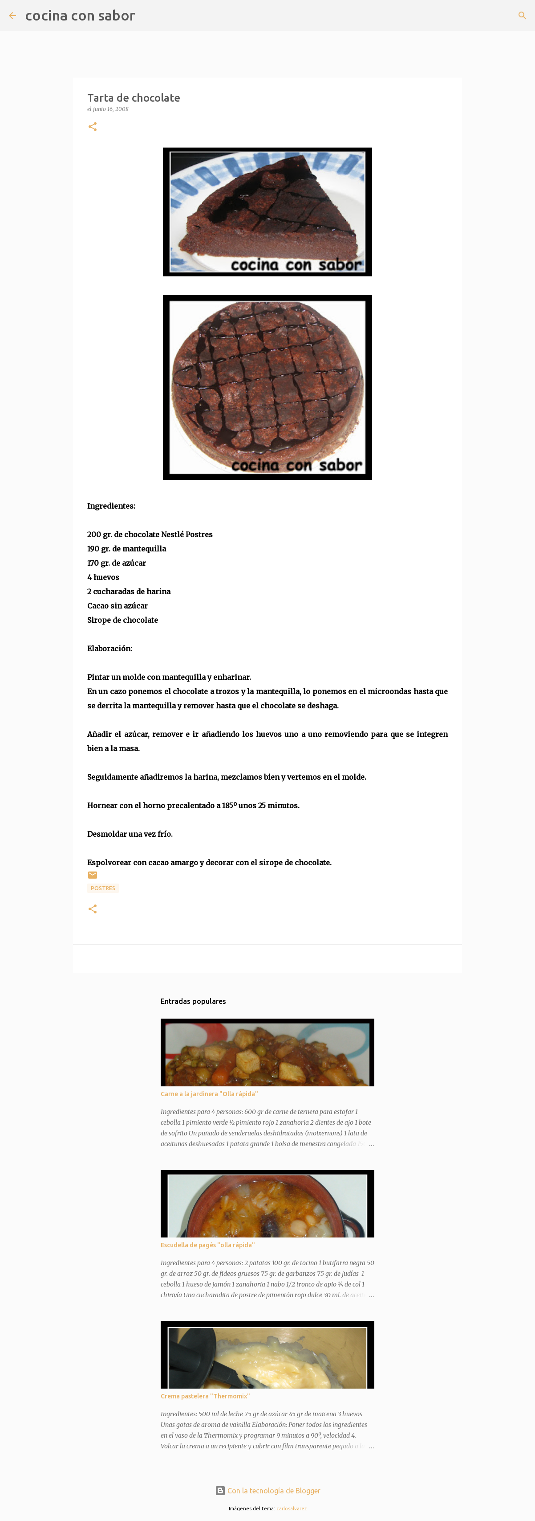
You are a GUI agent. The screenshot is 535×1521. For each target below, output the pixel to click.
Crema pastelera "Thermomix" (205, 1396)
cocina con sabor (80, 15)
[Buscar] (147, 15)
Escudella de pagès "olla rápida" (208, 1245)
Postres (103, 888)
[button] (92, 127)
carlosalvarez (291, 1508)
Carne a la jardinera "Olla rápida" (209, 1094)
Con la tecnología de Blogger (267, 1491)
